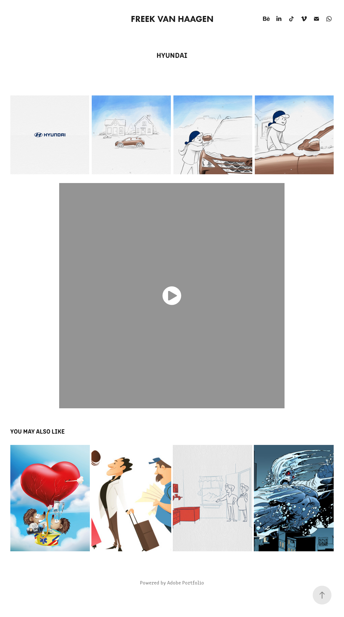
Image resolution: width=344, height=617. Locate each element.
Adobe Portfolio (185, 582)
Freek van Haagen (172, 18)
